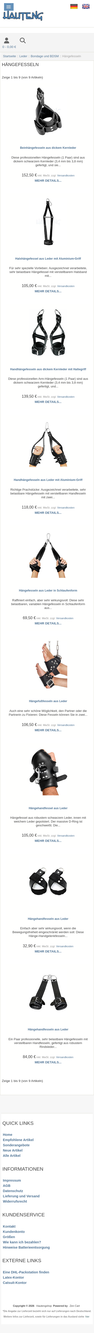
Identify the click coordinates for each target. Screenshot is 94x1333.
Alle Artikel (12, 1156)
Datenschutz (13, 1191)
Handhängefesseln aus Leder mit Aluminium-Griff (48, 480)
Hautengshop (44, 1305)
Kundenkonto (14, 1232)
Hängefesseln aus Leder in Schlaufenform (48, 590)
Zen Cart (75, 1305)
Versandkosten (65, 175)
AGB (6, 1186)
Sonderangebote (16, 1145)
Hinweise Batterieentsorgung (26, 1247)
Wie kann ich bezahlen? (22, 1242)
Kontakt (9, 1226)
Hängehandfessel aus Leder (48, 808)
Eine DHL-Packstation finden (26, 1272)
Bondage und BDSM (45, 56)
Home (7, 1135)
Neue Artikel (12, 1150)
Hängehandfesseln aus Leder (48, 919)
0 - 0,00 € (9, 47)
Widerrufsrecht (15, 1201)
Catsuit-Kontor (14, 1283)
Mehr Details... (48, 180)
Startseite (9, 56)
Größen (9, 1237)
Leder (23, 56)
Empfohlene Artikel (18, 1140)
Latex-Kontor (13, 1277)
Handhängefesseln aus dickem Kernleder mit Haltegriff (48, 369)
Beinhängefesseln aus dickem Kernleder (48, 147)
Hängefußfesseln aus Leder (48, 701)
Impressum (12, 1180)
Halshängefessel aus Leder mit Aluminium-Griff (48, 258)
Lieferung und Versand (21, 1196)
